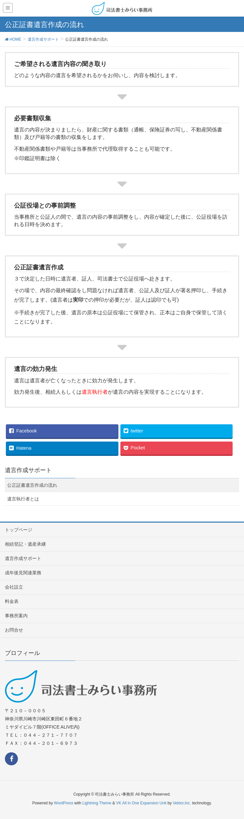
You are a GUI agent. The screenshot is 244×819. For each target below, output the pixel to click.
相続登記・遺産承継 (25, 544)
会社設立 (14, 587)
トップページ (18, 529)
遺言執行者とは (23, 498)
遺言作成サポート (23, 558)
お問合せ (14, 630)
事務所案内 (16, 615)
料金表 (12, 601)
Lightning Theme (96, 803)
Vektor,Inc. (182, 803)
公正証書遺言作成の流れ (32, 485)
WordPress (63, 803)
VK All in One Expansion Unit (141, 803)
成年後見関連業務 (23, 572)
